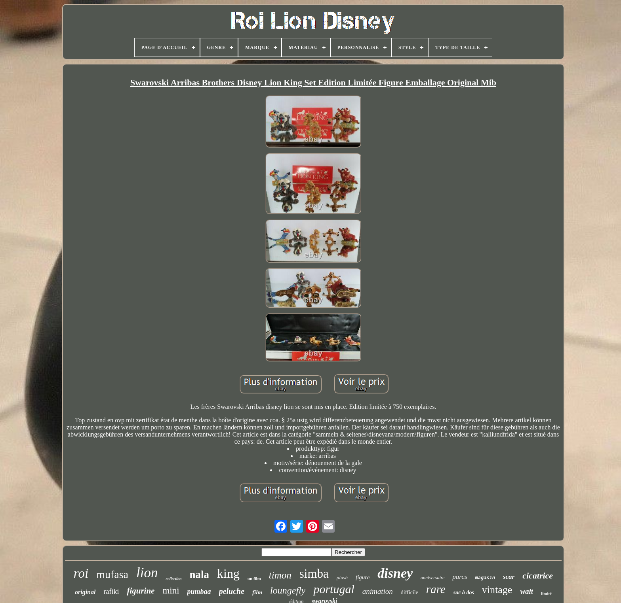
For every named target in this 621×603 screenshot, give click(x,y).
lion (147, 572)
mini (170, 590)
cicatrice (537, 575)
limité (546, 593)
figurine (140, 590)
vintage (497, 589)
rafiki (111, 591)
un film (254, 578)
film (257, 592)
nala (199, 574)
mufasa (112, 574)
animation (377, 591)
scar (508, 576)
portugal (333, 588)
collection (173, 579)
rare (436, 589)
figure (363, 577)
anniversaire (432, 577)
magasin (485, 578)
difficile (409, 592)
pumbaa (199, 591)
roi (81, 573)
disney (395, 573)
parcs (459, 576)
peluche (231, 591)
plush (342, 577)
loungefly (287, 590)
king (228, 573)
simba (314, 573)
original (85, 592)
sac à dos (463, 592)
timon (280, 575)
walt (526, 591)
